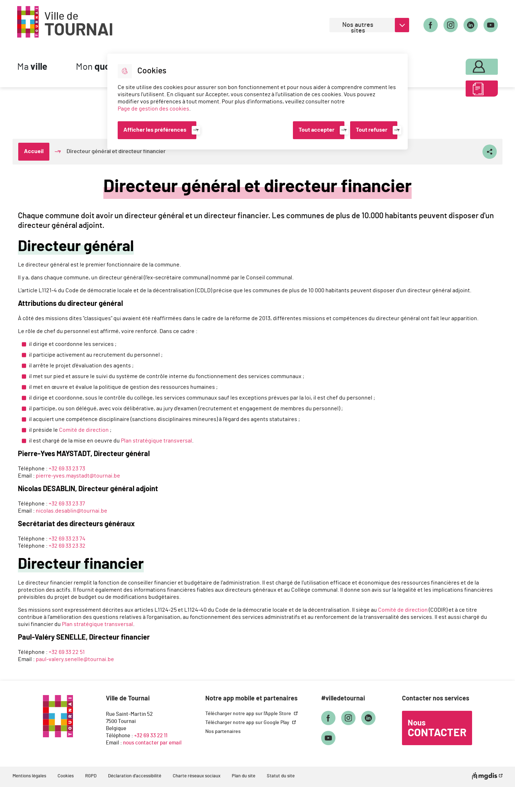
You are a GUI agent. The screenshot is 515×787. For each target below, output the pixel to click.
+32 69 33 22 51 (67, 652)
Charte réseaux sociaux (196, 776)
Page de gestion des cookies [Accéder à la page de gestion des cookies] (153, 109)
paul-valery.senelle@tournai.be (75, 659)
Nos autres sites (357, 27)
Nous (437, 728)
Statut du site (281, 776)
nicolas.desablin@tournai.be (71, 511)
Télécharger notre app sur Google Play (247, 722)
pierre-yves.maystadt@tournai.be (78, 476)
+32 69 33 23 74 (67, 539)
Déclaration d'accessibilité (134, 776)
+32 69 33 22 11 (150, 735)
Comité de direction (84, 430)
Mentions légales (29, 776)
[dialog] (257, 102)
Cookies (66, 776)
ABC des (467, 91)
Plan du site (243, 776)
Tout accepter (316, 130)
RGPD (91, 776)
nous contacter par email (152, 743)
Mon (105, 67)
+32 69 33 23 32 (67, 546)
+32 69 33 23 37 (67, 504)
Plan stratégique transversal (156, 441)
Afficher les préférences (154, 130)
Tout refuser (371, 130)
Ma (32, 67)
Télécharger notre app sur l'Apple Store (248, 713)
